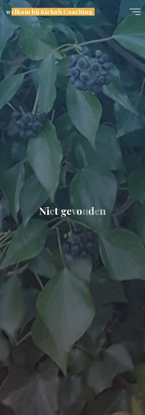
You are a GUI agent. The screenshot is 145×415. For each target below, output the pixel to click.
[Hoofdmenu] (135, 12)
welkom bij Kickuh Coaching (49, 12)
